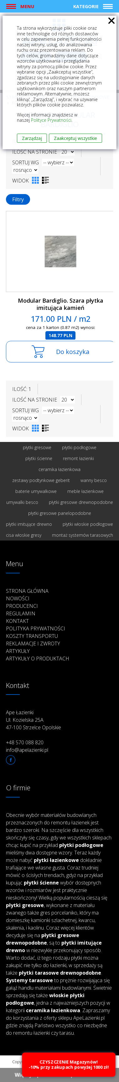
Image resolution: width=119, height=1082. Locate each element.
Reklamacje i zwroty (33, 643)
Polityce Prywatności (51, 120)
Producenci (22, 606)
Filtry (18, 199)
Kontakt (17, 621)
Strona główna (27, 590)
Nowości (17, 598)
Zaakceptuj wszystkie (75, 138)
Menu (27, 6)
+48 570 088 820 (25, 742)
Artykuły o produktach (37, 658)
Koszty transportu (32, 636)
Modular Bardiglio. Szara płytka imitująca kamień (60, 304)
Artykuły (18, 651)
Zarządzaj (32, 138)
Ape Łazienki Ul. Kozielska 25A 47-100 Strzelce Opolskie (33, 720)
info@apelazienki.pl (27, 749)
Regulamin (20, 613)
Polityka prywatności (35, 628)
